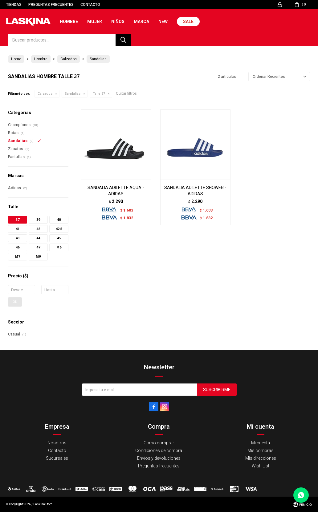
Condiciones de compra (158, 450)
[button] (123, 40)
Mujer (94, 21)
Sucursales (57, 458)
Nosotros (57, 442)
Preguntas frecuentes (51, 4)
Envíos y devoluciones (159, 458)
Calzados (45, 94)
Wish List (260, 465)
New (163, 21)
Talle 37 (99, 94)
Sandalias (72, 94)
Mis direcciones (260, 458)
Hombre (69, 21)
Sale (188, 21)
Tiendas (14, 4)
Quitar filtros (126, 93)
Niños (117, 21)
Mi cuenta (260, 442)
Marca (141, 21)
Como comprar (159, 442)
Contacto (90, 4)
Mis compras (260, 450)
